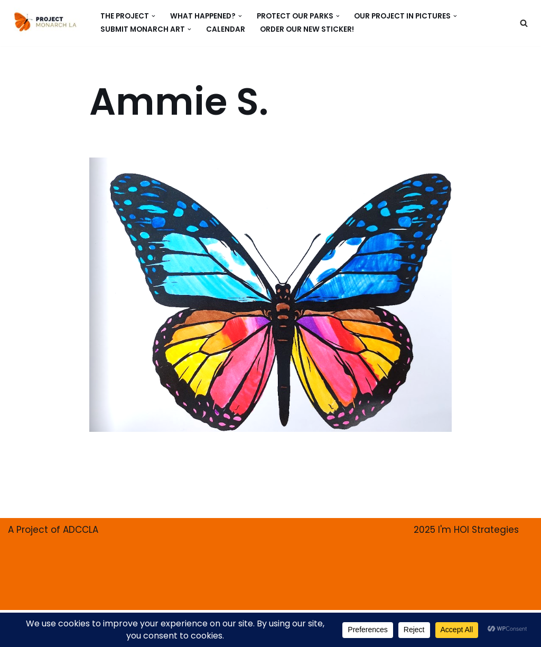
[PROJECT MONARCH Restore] (45, 21)
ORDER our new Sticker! (307, 29)
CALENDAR (225, 29)
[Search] (524, 23)
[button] (153, 16)
